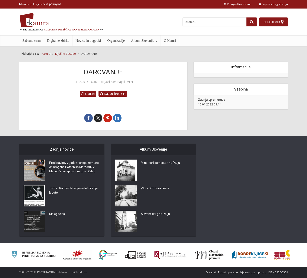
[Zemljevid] (273, 21)
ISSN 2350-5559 (278, 272)
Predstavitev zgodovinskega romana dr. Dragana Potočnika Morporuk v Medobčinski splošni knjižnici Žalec (74, 167)
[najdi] (251, 21)
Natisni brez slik (112, 94)
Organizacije (116, 40)
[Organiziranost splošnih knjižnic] (77, 255)
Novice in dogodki (88, 40)
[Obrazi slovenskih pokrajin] (209, 255)
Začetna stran (31, 40)
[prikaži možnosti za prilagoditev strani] (237, 4)
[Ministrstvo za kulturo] (33, 254)
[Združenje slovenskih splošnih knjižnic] (170, 255)
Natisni (88, 94)
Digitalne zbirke (58, 40)
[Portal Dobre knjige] (250, 255)
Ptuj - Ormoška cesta (155, 188)
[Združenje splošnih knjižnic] (282, 255)
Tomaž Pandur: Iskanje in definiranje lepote (73, 190)
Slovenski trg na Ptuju (155, 214)
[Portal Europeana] (108, 254)
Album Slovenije (142, 40)
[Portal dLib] (135, 255)
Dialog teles (57, 214)
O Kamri (170, 40)
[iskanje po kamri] (214, 21)
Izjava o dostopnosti (253, 272)
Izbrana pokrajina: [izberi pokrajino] (40, 4)
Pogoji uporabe (228, 272)
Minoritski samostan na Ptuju (160, 162)
